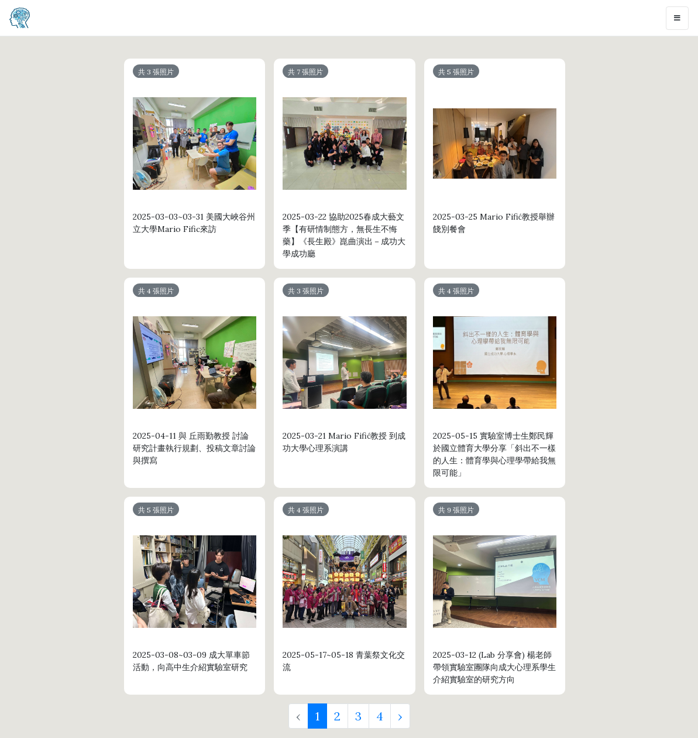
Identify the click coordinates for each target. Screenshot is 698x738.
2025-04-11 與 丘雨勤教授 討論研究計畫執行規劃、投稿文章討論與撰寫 (194, 448)
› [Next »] (400, 716)
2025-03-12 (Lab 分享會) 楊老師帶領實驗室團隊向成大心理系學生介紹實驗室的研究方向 (494, 667)
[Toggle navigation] (677, 18)
